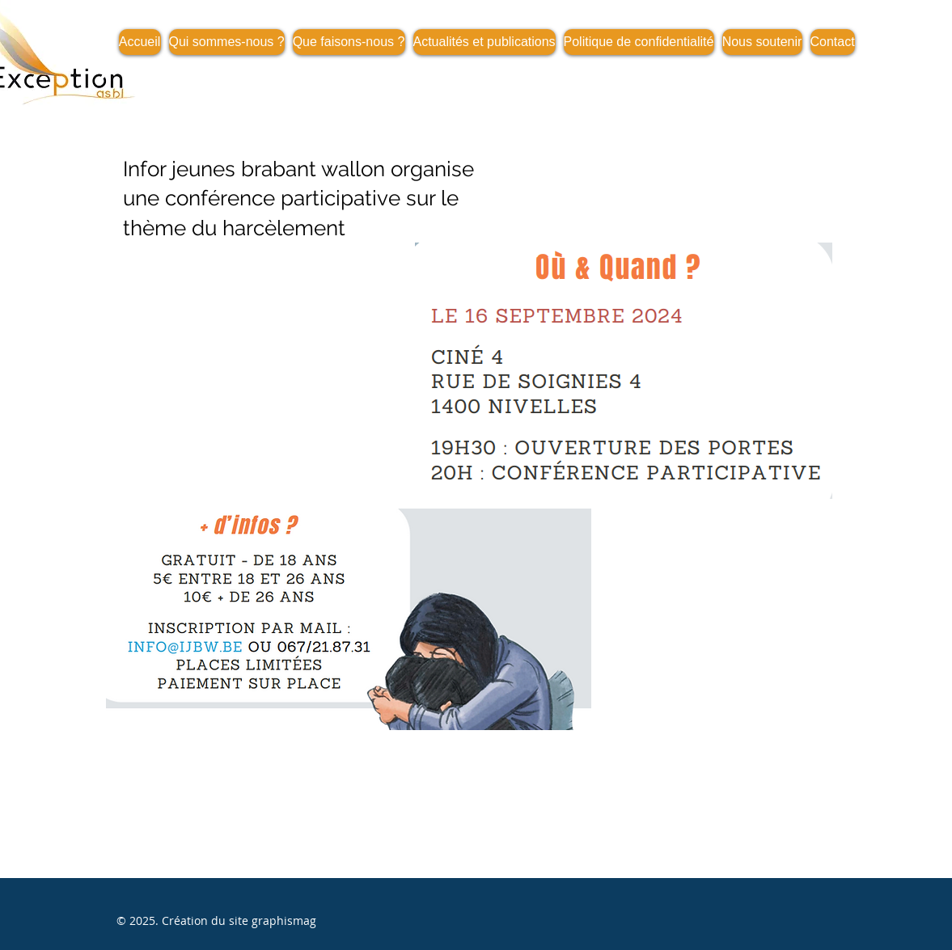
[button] (484, 42)
